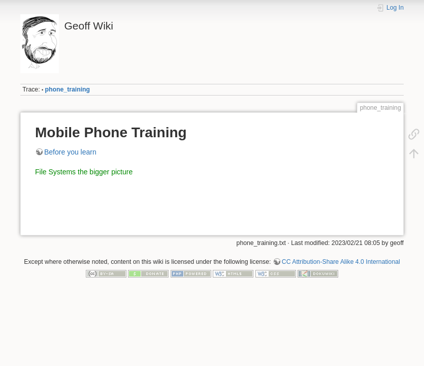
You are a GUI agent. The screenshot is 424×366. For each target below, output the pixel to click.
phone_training (67, 89)
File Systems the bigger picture (84, 172)
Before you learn (70, 152)
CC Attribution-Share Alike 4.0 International (341, 261)
